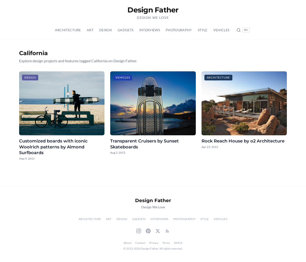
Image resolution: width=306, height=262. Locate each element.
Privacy (153, 243)
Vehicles (221, 30)
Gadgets (125, 30)
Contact (140, 243)
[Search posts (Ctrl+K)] (243, 30)
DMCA (178, 243)
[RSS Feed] (167, 231)
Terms (166, 243)
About (127, 243)
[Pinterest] (148, 231)
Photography (179, 30)
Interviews (149, 30)
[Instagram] (138, 231)
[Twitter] (157, 231)
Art (90, 30)
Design (105, 30)
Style (203, 30)
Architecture (68, 30)
